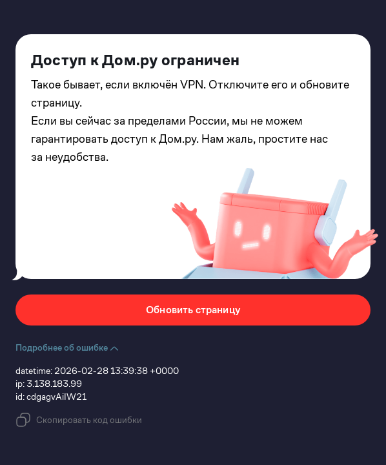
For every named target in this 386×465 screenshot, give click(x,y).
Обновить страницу (193, 309)
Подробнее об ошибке (67, 347)
